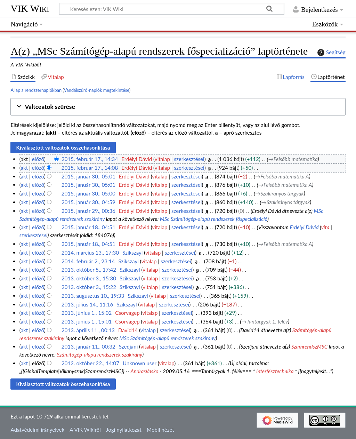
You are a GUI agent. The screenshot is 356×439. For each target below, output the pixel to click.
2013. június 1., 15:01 (87, 321)
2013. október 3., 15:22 (89, 287)
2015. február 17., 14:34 (90, 159)
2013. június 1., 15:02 (87, 313)
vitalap (162, 159)
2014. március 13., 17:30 (90, 252)
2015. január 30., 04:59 (88, 202)
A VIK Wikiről (85, 429)
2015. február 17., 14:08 (90, 168)
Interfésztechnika (275, 371)
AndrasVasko (144, 371)
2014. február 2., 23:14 (88, 261)
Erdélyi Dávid (304, 227)
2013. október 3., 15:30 (89, 278)
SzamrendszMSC (309, 346)
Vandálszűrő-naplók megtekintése (96, 90)
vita (325, 227)
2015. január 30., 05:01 (88, 176)
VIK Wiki (29, 8)
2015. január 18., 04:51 (88, 227)
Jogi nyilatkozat (123, 429)
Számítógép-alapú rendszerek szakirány (100, 354)
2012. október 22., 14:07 (90, 363)
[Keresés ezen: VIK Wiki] (171, 8)
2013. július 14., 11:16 (87, 304)
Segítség (331, 52)
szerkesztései (189, 159)
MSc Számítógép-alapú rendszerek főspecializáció (213, 219)
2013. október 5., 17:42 (89, 269)
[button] (177, 107)
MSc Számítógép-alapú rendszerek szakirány (167, 338)
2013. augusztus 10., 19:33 (93, 296)
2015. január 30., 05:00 (88, 193)
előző (38, 159)
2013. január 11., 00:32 (88, 346)
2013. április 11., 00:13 (88, 330)
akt (24, 168)
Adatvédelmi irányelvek (37, 429)
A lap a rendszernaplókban (36, 90)
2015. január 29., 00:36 (88, 211)
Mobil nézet (160, 429)
